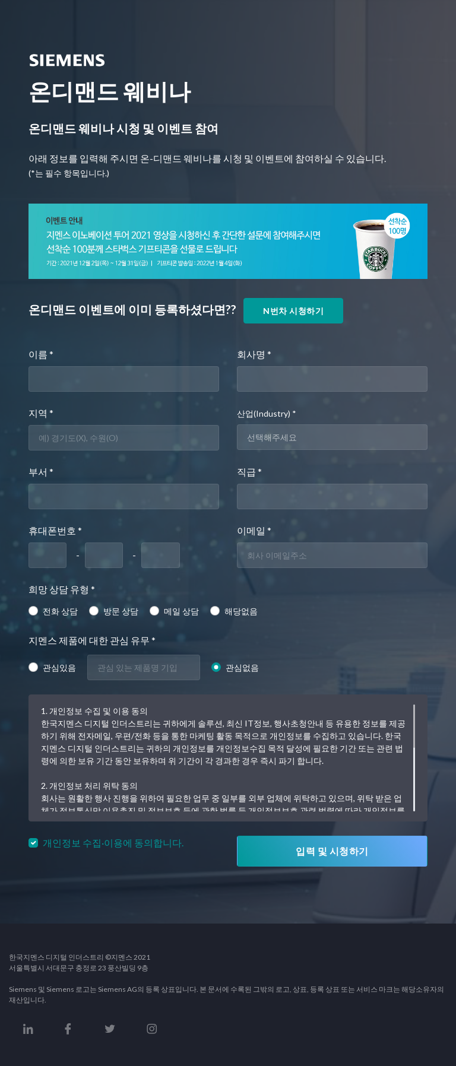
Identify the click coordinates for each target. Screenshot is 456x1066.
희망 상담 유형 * (61, 589)
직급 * (249, 471)
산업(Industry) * (266, 413)
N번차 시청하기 (293, 311)
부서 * (40, 471)
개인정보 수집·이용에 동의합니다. (113, 842)
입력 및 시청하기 (332, 850)
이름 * (40, 354)
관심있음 (59, 667)
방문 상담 (120, 611)
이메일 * (254, 530)
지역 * (40, 412)
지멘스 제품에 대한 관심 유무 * (92, 640)
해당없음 (241, 611)
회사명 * (254, 354)
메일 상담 (181, 611)
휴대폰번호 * (55, 530)
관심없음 (242, 667)
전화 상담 (60, 611)
